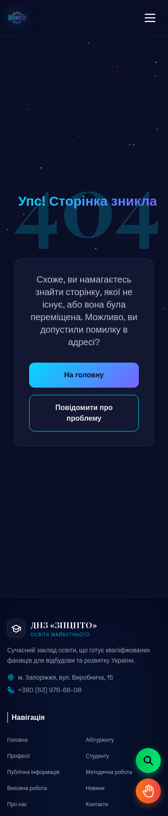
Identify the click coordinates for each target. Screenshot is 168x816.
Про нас (17, 804)
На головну (83, 375)
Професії (18, 756)
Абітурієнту (100, 740)
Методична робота (109, 772)
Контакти (97, 804)
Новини (95, 788)
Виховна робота (27, 788)
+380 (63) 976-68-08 (50, 690)
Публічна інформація (33, 772)
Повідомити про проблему (84, 413)
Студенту (97, 756)
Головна (17, 740)
